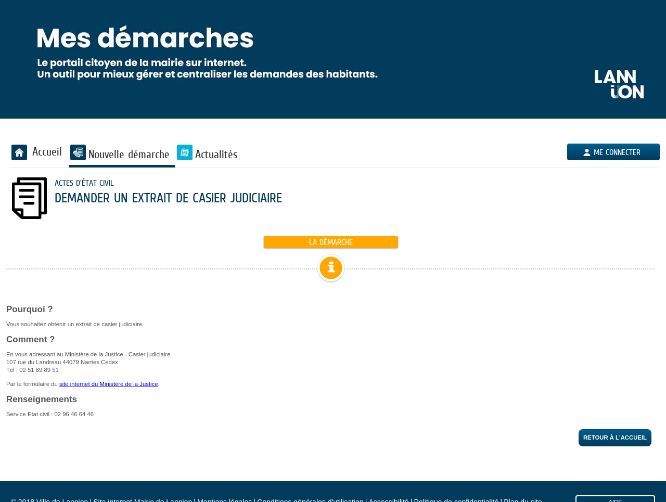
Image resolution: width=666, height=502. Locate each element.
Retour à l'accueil (615, 437)
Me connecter (617, 152)
